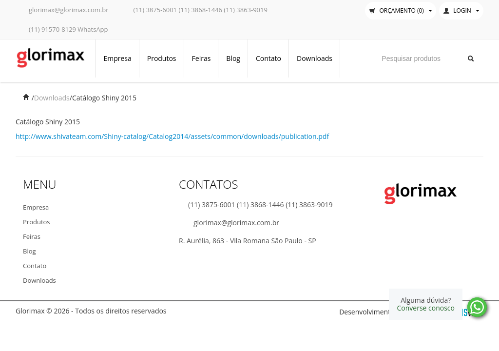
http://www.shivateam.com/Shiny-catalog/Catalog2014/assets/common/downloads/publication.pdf (172, 136)
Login (461, 10)
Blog (233, 58)
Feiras (201, 58)
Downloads (314, 58)
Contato (268, 58)
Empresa (117, 58)
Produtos (161, 58)
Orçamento (400, 10)
